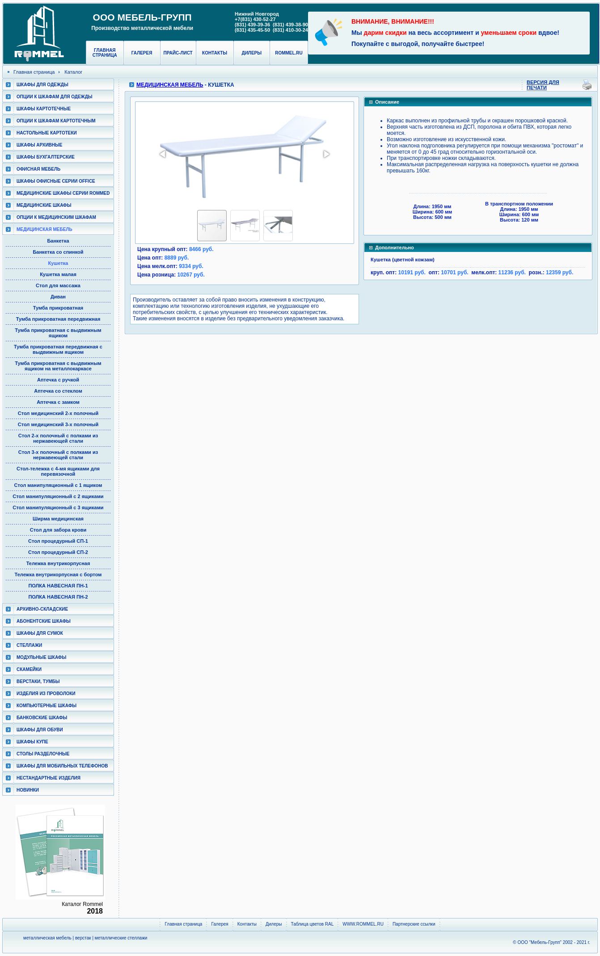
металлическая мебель (47, 937)
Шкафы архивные (40, 145)
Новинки (28, 790)
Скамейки (29, 669)
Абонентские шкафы (44, 621)
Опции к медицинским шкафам (56, 217)
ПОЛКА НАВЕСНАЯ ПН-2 (58, 597)
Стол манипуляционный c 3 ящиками (58, 507)
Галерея (141, 52)
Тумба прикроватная (58, 307)
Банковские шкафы (42, 717)
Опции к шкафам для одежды (55, 96)
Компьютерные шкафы (46, 705)
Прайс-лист (178, 52)
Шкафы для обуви (40, 729)
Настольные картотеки (47, 132)
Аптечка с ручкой (58, 379)
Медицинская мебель (44, 229)
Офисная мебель (38, 169)
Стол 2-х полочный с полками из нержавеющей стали (58, 438)
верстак (83, 937)
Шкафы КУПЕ (32, 741)
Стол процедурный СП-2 (58, 552)
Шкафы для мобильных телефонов (62, 765)
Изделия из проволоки (46, 693)
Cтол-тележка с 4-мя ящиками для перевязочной (58, 471)
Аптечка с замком (58, 402)
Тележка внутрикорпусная (58, 563)
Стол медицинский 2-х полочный (58, 413)
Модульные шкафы (41, 657)
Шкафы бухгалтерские (46, 157)
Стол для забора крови (58, 530)
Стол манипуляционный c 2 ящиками (58, 496)
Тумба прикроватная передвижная (58, 319)
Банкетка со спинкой (58, 252)
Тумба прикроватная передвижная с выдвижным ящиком (58, 349)
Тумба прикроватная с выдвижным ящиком (58, 332)
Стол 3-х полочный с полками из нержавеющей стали (58, 454)
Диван (58, 296)
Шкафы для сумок (40, 633)
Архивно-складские (42, 609)
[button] (163, 154)
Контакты (214, 52)
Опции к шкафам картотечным (56, 120)
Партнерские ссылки (414, 924)
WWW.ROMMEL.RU (363, 924)
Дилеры (252, 52)
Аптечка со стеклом (58, 391)
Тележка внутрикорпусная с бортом (58, 574)
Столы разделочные (43, 753)
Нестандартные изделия (48, 778)
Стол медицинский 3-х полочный (58, 424)
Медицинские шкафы (44, 205)
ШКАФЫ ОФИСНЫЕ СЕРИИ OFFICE (56, 181)
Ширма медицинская (58, 518)
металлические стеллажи (121, 937)
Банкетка (58, 240)
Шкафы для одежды (42, 84)
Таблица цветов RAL (312, 924)
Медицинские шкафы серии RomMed (63, 193)
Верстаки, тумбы (38, 681)
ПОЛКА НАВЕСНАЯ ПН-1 (58, 585)
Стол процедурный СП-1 (58, 541)
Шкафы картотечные (44, 108)
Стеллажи (29, 645)
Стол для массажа (58, 285)
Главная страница (105, 53)
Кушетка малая (58, 274)
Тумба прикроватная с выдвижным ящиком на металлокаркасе (58, 366)
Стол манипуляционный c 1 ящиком (58, 485)
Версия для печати (543, 85)
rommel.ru (289, 52)
